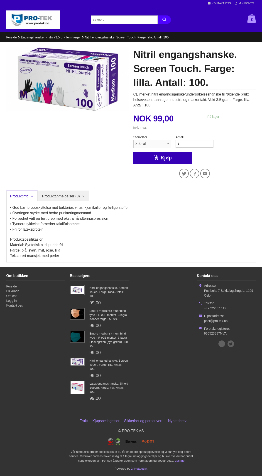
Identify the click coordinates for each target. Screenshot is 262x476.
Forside (11, 37)
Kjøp (163, 158)
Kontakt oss (14, 306)
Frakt (84, 421)
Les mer (180, 461)
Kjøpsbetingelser (106, 421)
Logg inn (12, 301)
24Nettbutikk (139, 469)
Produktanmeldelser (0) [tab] (61, 197)
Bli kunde (13, 291)
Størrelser (140, 137)
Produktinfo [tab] (19, 197)
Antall (180, 137)
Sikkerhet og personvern (143, 421)
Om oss (11, 296)
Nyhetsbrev (177, 421)
